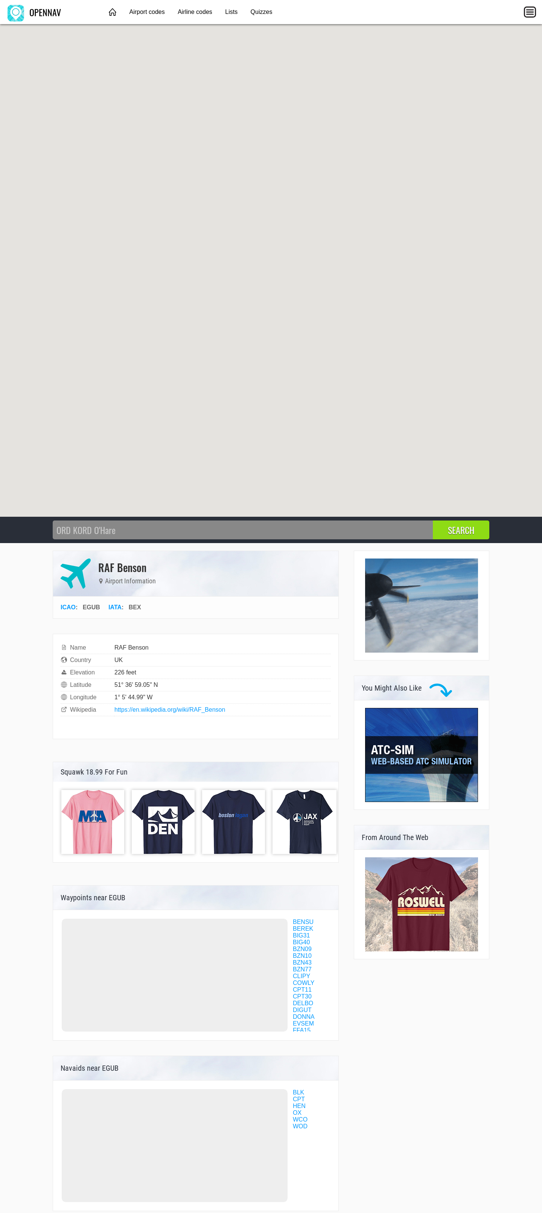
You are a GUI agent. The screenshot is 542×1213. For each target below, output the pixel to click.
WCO (300, 1119)
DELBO (303, 1003)
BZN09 (302, 949)
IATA (115, 607)
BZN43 (302, 962)
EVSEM (303, 1023)
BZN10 (302, 956)
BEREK (303, 928)
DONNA (304, 1017)
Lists (231, 12)
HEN (299, 1106)
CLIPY (301, 976)
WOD (300, 1126)
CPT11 (302, 989)
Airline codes (195, 12)
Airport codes (146, 12)
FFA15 (302, 1030)
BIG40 (301, 942)
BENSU (303, 922)
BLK (298, 1092)
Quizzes (262, 12)
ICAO (68, 607)
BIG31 (301, 935)
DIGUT (302, 1010)
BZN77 (302, 969)
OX (297, 1113)
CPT (299, 1099)
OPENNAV (34, 12)
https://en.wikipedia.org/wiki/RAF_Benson (169, 709)
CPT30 (302, 996)
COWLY (303, 983)
